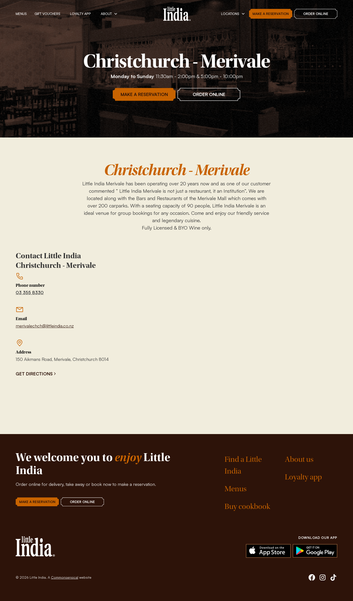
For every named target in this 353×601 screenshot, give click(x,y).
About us (299, 459)
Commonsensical (64, 577)
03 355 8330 (30, 292)
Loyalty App (80, 14)
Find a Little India (243, 465)
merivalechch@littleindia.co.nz (45, 325)
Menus (236, 489)
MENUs (21, 14)
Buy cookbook (247, 506)
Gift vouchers (47, 14)
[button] (109, 13)
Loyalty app (303, 477)
